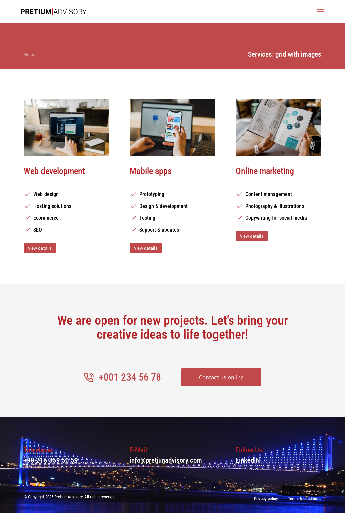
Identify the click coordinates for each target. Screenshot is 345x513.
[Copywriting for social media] (278, 218)
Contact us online (221, 377)
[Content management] (278, 194)
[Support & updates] (172, 230)
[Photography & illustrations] (278, 206)
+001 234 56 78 (130, 377)
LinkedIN (248, 460)
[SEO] (66, 230)
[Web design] (66, 194)
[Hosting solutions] (66, 206)
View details (40, 248)
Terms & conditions (304, 498)
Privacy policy (266, 498)
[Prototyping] (172, 194)
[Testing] (172, 218)
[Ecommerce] (66, 218)
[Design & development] (172, 206)
